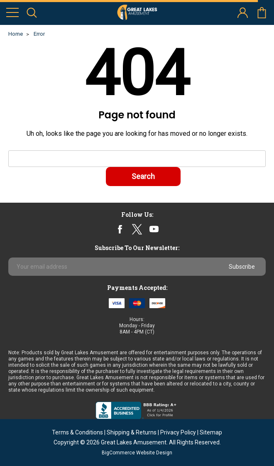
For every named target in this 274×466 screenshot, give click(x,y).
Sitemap (211, 432)
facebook (120, 229)
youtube (154, 229)
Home (15, 34)
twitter (137, 229)
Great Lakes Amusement (133, 442)
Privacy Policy (178, 432)
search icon (32, 12)
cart (261, 12)
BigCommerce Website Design (137, 453)
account (242, 12)
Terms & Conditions (77, 432)
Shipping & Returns (132, 432)
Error (39, 34)
